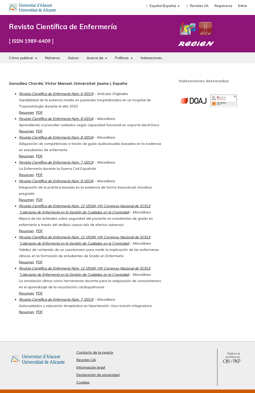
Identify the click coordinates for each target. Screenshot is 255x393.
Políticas (122, 58)
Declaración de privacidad (98, 375)
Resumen (26, 112)
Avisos (73, 58)
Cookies (83, 382)
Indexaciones (151, 58)
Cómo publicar (21, 58)
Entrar (242, 6)
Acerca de (95, 58)
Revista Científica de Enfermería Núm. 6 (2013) (56, 94)
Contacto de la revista (94, 352)
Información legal (90, 367)
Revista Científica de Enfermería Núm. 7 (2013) (56, 162)
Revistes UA (197, 6)
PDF (39, 112)
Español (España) (161, 6)
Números (52, 58)
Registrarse (223, 6)
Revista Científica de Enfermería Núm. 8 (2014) (56, 118)
